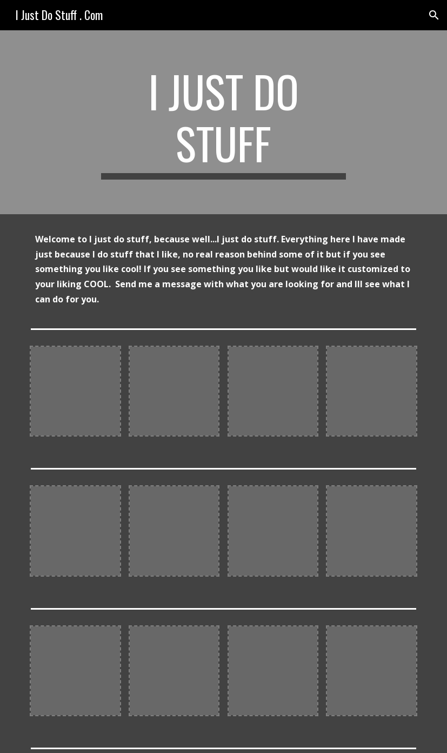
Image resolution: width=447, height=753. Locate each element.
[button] (434, 15)
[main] (223, 122)
